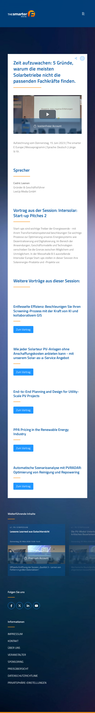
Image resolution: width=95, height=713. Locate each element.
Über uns (14, 648)
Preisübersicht (18, 669)
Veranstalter (17, 655)
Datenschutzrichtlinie (23, 676)
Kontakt (13, 641)
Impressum (15, 634)
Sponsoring (15, 662)
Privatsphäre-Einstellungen (27, 683)
